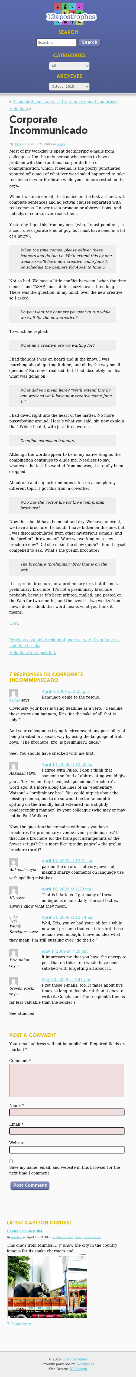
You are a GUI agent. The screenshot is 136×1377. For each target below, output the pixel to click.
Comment (20, 1061)
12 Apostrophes (75, 1359)
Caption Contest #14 (25, 1231)
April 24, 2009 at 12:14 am (67, 917)
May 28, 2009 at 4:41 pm (66, 979)
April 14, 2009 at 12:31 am (67, 861)
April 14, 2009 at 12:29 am (67, 764)
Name (16, 1105)
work (61, 144)
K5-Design (78, 1369)
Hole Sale (18, 108)
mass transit (92, 1237)
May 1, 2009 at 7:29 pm (65, 951)
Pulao (14, 700)
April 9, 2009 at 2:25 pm (65, 691)
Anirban (16, 1237)
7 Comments (19, 1324)
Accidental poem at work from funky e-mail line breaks (65, 101)
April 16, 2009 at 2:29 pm (66, 889)
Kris (17, 144)
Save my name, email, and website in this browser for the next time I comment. (64, 1170)
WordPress (85, 1364)
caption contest (62, 1237)
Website (16, 1143)
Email (16, 1124)
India (78, 1237)
